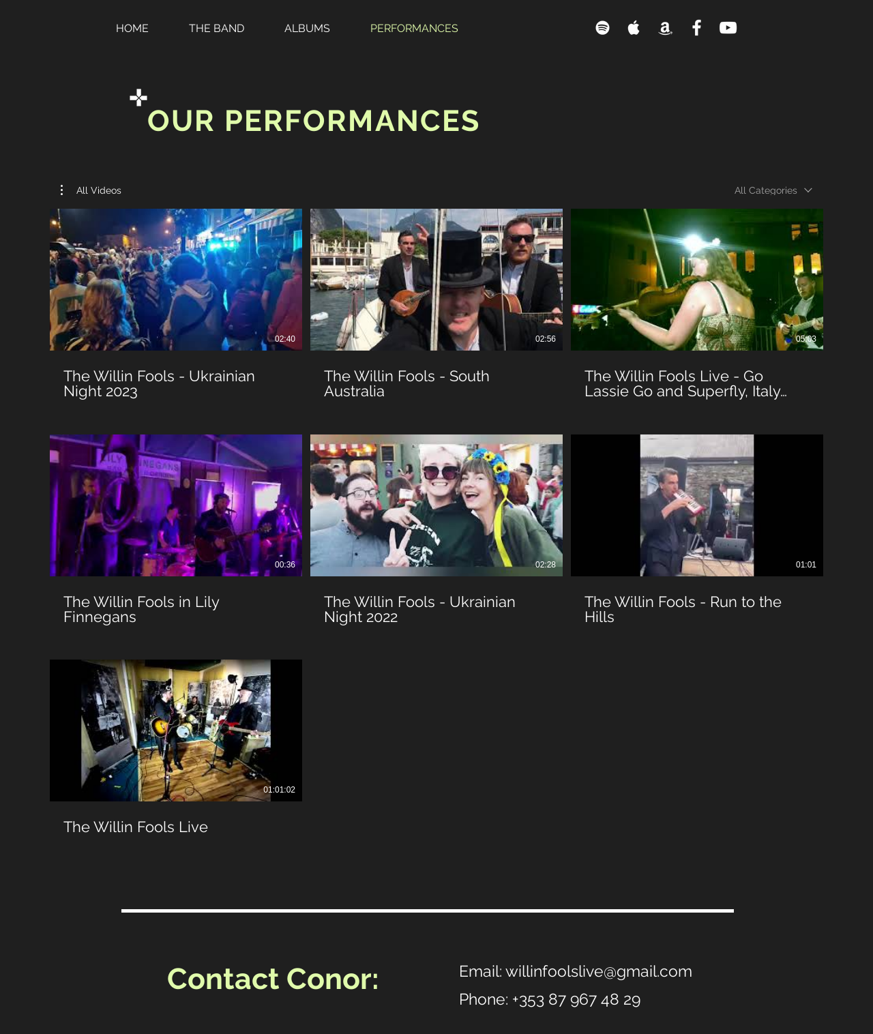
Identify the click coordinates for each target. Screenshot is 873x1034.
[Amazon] (665, 27)
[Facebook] (696, 27)
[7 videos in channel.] (436, 530)
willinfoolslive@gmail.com (598, 971)
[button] (91, 190)
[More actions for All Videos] (91, 190)
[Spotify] (602, 27)
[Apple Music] (634, 27)
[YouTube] (728, 27)
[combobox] (773, 190)
